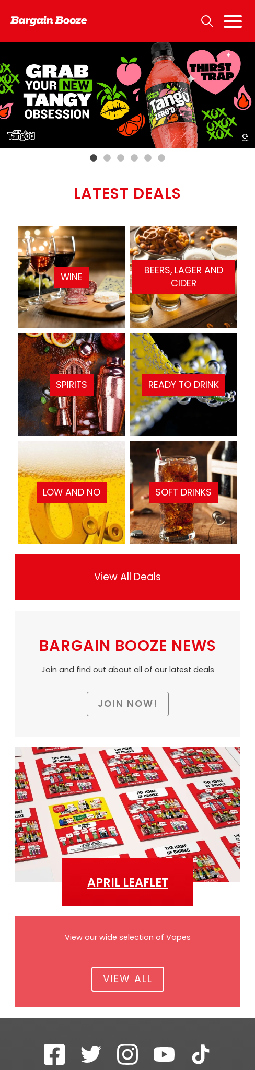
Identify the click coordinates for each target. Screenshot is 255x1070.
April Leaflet (127, 882)
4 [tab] (134, 158)
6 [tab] (161, 158)
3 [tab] (120, 158)
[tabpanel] (127, 95)
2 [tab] (107, 158)
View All (128, 979)
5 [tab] (148, 158)
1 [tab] (93, 158)
